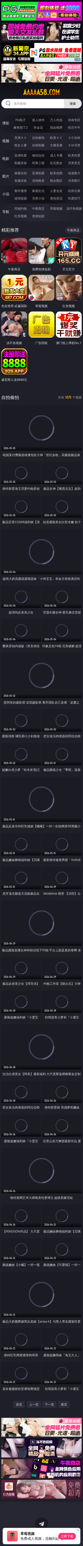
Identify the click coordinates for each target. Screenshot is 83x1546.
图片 (5, 176)
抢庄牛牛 (74, 127)
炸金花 (38, 127)
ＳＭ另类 (74, 145)
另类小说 (38, 198)
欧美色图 (56, 173)
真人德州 (38, 120)
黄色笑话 (56, 198)
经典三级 (38, 163)
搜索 (73, 103)
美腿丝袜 (20, 180)
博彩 (5, 123)
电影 (5, 158)
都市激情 (20, 191)
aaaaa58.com (41, 92)
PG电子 (20, 120)
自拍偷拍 (38, 137)
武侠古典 (74, 191)
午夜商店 (38, 208)
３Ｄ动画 (74, 137)
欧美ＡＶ (56, 137)
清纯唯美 (38, 180)
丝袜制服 (38, 145)
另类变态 (74, 163)
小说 (5, 194)
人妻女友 (56, 191)
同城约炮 (20, 208)
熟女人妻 (20, 145)
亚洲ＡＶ (20, 137)
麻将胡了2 (21, 127)
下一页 (49, 1404)
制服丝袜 (20, 163)
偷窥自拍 (20, 173)
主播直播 (56, 145)
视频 (5, 140)
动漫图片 (74, 173)
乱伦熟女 (56, 163)
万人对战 (56, 120)
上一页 (34, 1404)
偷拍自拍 (38, 155)
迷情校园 (20, 198)
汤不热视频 (74, 208)
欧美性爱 (74, 155)
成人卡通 (56, 155)
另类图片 (74, 180)
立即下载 (67, 1536)
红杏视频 (20, 216)
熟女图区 (56, 180)
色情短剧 (38, 216)
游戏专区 (74, 120)
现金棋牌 (56, 127)
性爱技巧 (74, 198)
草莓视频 (56, 208)
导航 (5, 211)
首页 (19, 1404)
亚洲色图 (38, 173)
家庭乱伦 (38, 191)
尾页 (64, 1404)
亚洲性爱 (20, 155)
